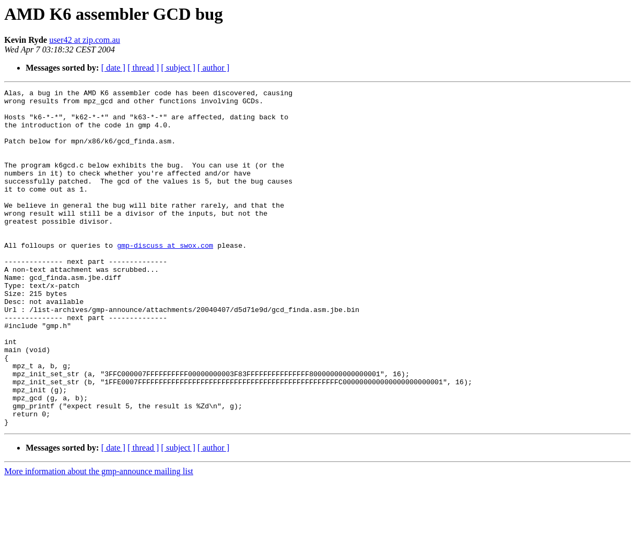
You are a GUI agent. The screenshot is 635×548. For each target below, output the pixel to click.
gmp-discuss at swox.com (165, 277)
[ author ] (214, 67)
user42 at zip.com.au (84, 39)
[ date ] (113, 67)
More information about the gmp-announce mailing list (98, 538)
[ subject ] (178, 67)
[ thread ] (143, 67)
